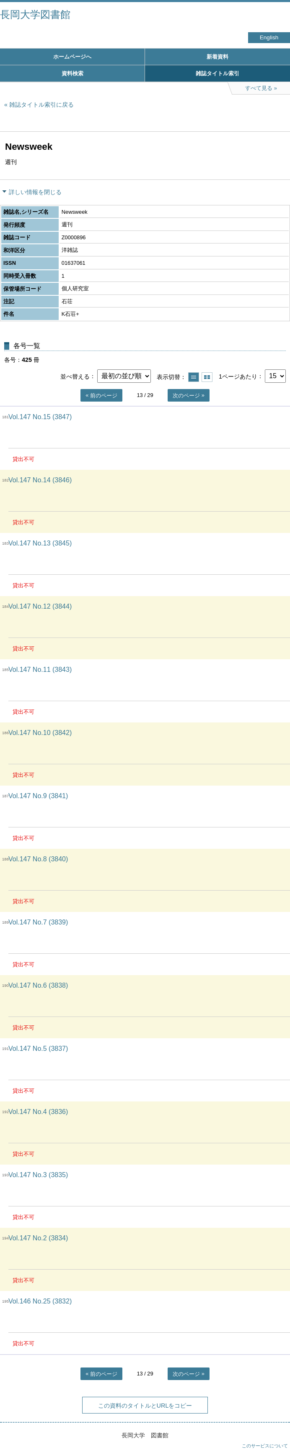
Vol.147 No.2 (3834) (38, 1238)
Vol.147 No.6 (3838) (38, 985)
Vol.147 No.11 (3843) (40, 669)
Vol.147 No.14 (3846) (40, 480)
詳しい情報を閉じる (35, 192)
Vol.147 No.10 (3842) (40, 732)
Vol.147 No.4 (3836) (38, 1111)
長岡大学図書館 (35, 14)
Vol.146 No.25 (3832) (40, 1301)
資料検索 (72, 73)
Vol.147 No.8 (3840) (38, 859)
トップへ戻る (275, 1429)
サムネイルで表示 (207, 377)
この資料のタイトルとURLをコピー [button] (145, 1405)
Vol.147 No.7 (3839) (38, 922)
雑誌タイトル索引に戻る (41, 104)
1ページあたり (238, 376)
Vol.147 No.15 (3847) (40, 416)
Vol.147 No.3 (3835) (38, 1174)
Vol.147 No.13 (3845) (40, 543)
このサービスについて (265, 1445)
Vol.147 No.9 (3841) (38, 795)
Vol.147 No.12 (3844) (40, 606)
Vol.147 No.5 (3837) (38, 1048)
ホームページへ (72, 57)
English (269, 37)
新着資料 (217, 57)
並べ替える (75, 376)
